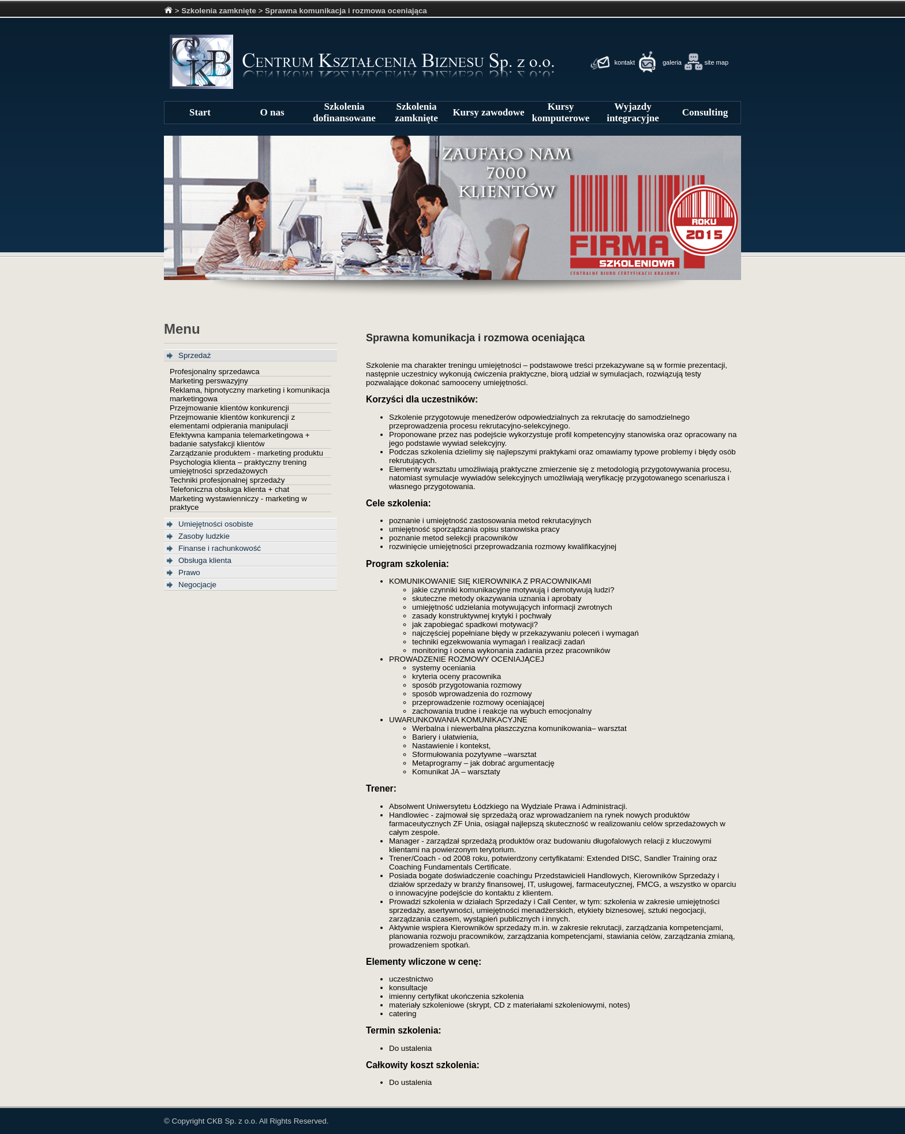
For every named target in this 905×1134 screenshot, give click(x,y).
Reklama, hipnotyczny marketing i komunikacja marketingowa (250, 394)
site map (716, 62)
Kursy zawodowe (488, 112)
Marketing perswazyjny (209, 380)
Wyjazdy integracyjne (633, 112)
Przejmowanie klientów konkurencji (229, 408)
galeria (672, 62)
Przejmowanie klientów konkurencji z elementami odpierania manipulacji (232, 421)
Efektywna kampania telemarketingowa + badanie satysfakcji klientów (240, 439)
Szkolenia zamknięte (218, 10)
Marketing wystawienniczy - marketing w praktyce (238, 503)
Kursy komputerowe (561, 112)
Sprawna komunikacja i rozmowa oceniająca (346, 10)
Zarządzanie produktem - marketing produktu (246, 453)
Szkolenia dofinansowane (344, 112)
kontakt (625, 62)
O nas (272, 112)
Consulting (705, 112)
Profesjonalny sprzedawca (215, 371)
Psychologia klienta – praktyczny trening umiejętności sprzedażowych (238, 466)
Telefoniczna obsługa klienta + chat (229, 489)
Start (200, 112)
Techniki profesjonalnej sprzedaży (227, 480)
